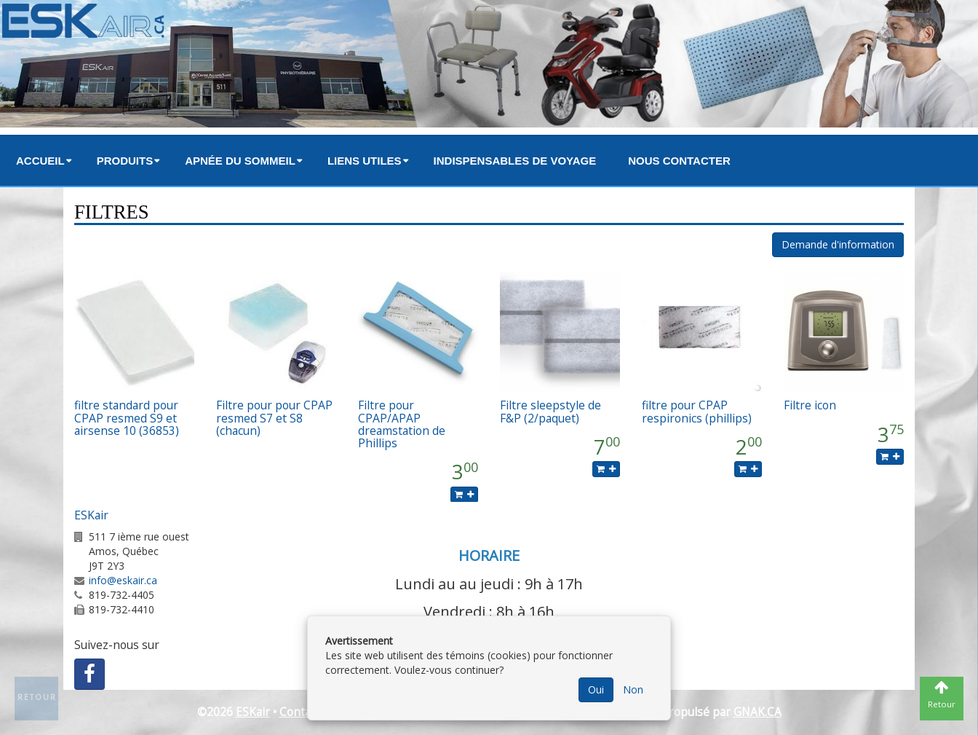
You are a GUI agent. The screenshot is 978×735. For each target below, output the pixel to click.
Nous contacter (679, 160)
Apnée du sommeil (240, 160)
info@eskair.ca (123, 580)
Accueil (40, 160)
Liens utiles (364, 160)
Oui (596, 689)
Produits (125, 160)
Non (633, 689)
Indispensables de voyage (515, 160)
